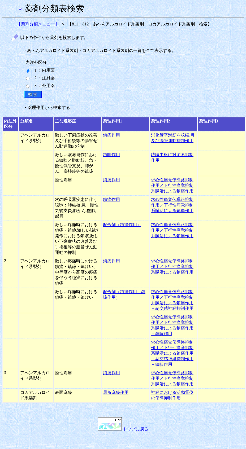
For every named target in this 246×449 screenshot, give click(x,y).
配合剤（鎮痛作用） (122, 224)
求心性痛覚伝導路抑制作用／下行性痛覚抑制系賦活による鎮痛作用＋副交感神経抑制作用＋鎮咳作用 (172, 353)
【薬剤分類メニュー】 (38, 24)
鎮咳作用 (111, 154)
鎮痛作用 (111, 135)
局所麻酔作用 (115, 392)
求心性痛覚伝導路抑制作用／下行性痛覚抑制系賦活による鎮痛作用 (172, 185)
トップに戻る (123, 429)
